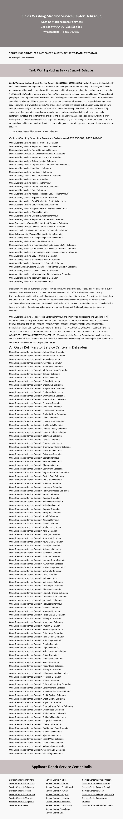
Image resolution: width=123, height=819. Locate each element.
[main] (61, 23)
